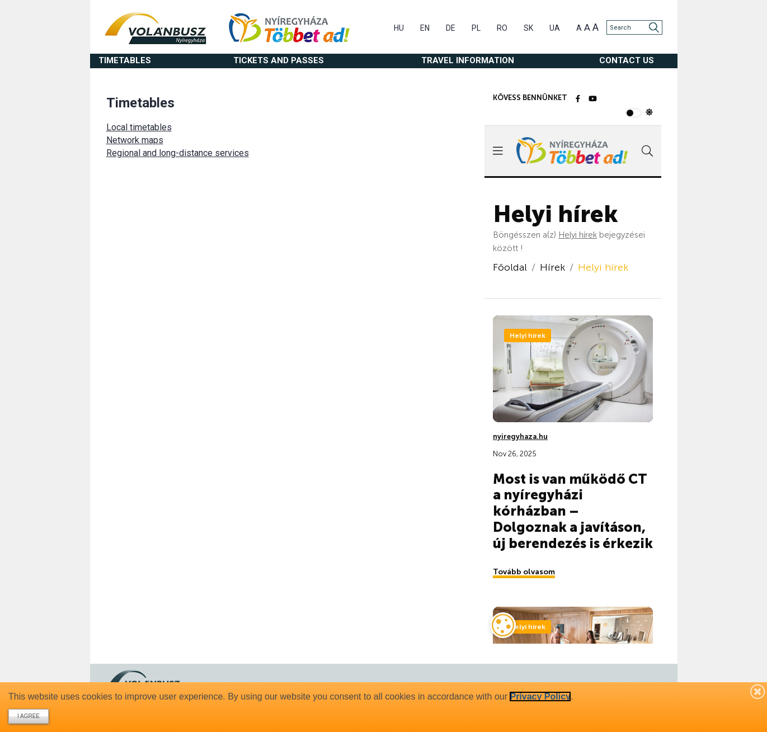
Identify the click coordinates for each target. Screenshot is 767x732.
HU (399, 27)
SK (528, 27)
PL (476, 27)
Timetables (124, 60)
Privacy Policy (540, 696)
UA (554, 27)
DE (450, 27)
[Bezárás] (758, 691)
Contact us (626, 60)
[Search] (634, 27)
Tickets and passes (278, 60)
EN (425, 27)
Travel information (467, 60)
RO (502, 27)
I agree (28, 716)
